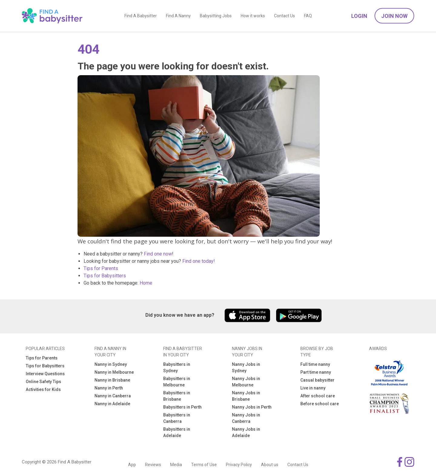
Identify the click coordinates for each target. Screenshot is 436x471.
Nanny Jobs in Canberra (246, 418)
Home (146, 283)
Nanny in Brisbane (112, 380)
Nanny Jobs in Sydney (246, 367)
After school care (317, 395)
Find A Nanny (178, 16)
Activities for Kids (43, 389)
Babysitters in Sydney (176, 367)
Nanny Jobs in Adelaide (246, 432)
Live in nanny (312, 388)
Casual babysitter (317, 380)
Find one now (158, 254)
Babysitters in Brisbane (176, 396)
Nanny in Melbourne (114, 372)
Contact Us (284, 16)
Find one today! (198, 261)
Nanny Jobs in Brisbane (246, 396)
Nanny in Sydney (110, 364)
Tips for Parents (101, 268)
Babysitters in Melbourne (176, 381)
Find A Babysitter (140, 16)
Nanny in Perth (108, 388)
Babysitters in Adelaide (176, 432)
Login (359, 17)
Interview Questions (45, 373)
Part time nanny (315, 372)
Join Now (394, 17)
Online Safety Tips (43, 381)
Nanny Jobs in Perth (252, 407)
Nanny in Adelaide (112, 403)
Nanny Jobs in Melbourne (246, 381)
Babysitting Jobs (216, 16)
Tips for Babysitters (105, 276)
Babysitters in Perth (182, 407)
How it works (253, 16)
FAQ (308, 16)
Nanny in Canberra (112, 395)
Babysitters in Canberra (176, 418)
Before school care (319, 403)
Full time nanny (315, 364)
